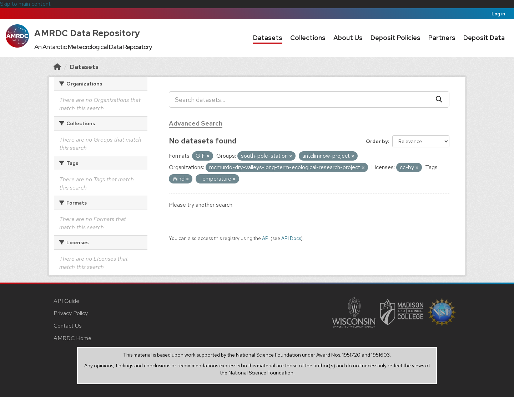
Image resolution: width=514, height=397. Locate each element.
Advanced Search (195, 123)
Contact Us (68, 325)
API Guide (66, 301)
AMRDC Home (72, 338)
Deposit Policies (395, 38)
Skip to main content (25, 4)
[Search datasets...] (299, 99)
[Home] (57, 67)
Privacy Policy (71, 313)
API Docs (291, 238)
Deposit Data (484, 38)
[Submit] (439, 99)
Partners (441, 38)
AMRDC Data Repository (87, 33)
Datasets (267, 38)
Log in (498, 14)
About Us (348, 38)
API (265, 238)
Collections (308, 38)
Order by (377, 141)
